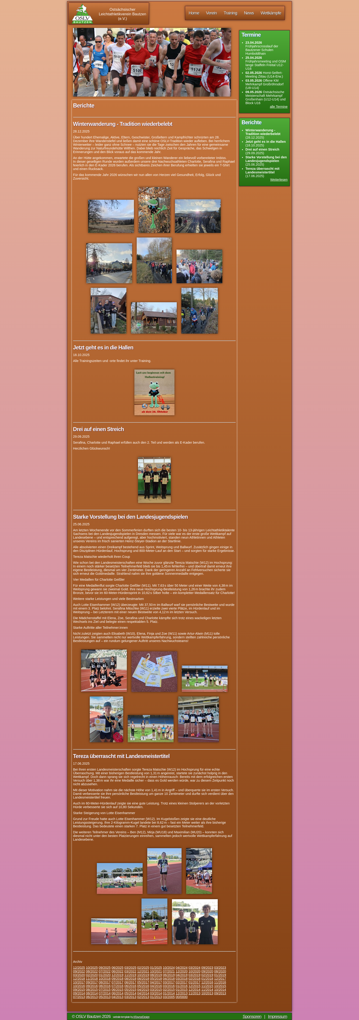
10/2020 (194, 971)
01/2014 (169, 993)
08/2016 (105, 986)
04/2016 (156, 986)
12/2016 (207, 982)
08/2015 (92, 989)
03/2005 (169, 997)
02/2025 (143, 967)
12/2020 (182, 971)
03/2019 (194, 975)
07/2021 (169, 971)
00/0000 (182, 997)
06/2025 (117, 967)
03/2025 (130, 967)
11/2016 (220, 982)
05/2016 (143, 986)
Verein (211, 13)
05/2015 (130, 989)
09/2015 (79, 989)
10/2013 (207, 993)
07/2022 (105, 971)
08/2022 (92, 971)
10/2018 (105, 978)
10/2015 (220, 986)
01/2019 (220, 975)
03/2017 (169, 982)
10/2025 (92, 967)
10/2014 (220, 989)
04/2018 (169, 978)
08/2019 (156, 975)
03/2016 (169, 986)
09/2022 (79, 971)
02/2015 (169, 989)
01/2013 (156, 997)
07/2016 (117, 986)
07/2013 (79, 997)
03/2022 (130, 971)
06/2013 (92, 997)
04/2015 (143, 989)
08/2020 (220, 971)
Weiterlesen (279, 179)
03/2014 (156, 993)
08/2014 (92, 993)
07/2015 (105, 989)
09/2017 (92, 982)
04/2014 (143, 993)
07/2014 (105, 993)
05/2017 (143, 982)
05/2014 (130, 993)
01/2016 (182, 986)
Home (194, 13)
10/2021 (156, 971)
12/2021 (143, 971)
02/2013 (143, 997)
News (249, 13)
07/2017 (117, 982)
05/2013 (105, 997)
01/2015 (182, 989)
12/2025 (79, 967)
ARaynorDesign (141, 1017)
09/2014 (79, 993)
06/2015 (117, 989)
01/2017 (194, 982)
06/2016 (130, 986)
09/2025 (105, 967)
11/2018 (92, 978)
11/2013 (194, 993)
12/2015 (194, 986)
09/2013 (220, 993)
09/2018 (117, 978)
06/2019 (169, 975)
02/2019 (207, 975)
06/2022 (117, 971)
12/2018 (79, 978)
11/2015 (207, 986)
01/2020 (105, 975)
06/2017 (130, 982)
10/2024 (169, 967)
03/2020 (79, 975)
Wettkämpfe (271, 13)
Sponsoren (252, 1016)
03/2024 (194, 967)
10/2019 (143, 975)
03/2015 (156, 989)
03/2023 (220, 967)
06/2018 (143, 978)
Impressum (277, 1016)
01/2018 (207, 978)
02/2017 (182, 982)
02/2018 (194, 978)
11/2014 (207, 989)
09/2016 (92, 986)
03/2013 (130, 997)
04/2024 (182, 967)
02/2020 (92, 975)
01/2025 (156, 967)
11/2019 (130, 975)
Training (230, 13)
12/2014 (194, 989)
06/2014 (117, 993)
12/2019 (117, 975)
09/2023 (207, 967)
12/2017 (220, 978)
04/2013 (117, 997)
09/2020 (207, 971)
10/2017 (79, 982)
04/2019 (182, 975)
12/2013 (182, 993)
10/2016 (79, 986)
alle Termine (279, 106)
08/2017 (105, 982)
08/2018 (130, 978)
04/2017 (156, 982)
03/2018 (182, 978)
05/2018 (156, 978)
